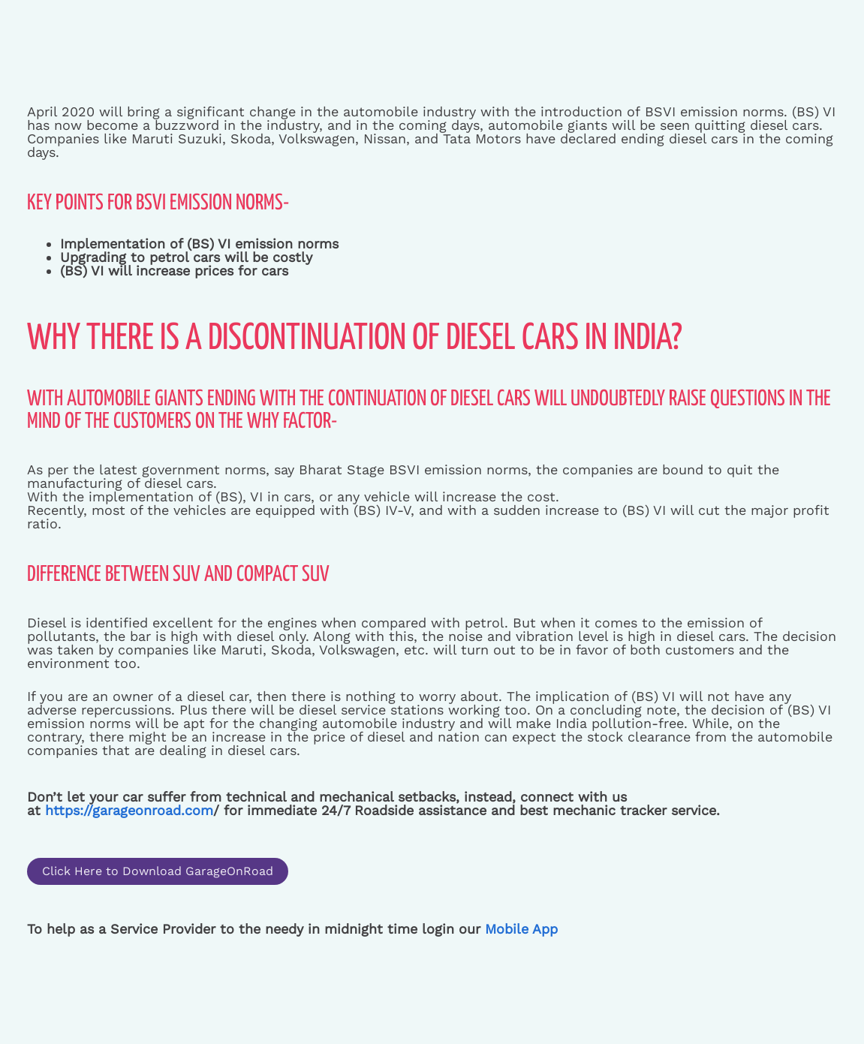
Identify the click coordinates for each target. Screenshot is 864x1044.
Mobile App (521, 929)
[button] (157, 871)
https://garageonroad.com (127, 810)
